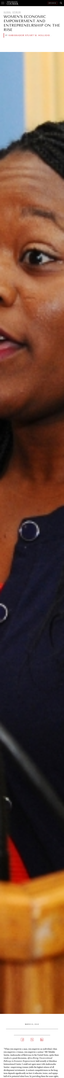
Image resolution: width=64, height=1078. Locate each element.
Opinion (16, 12)
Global (7, 12)
